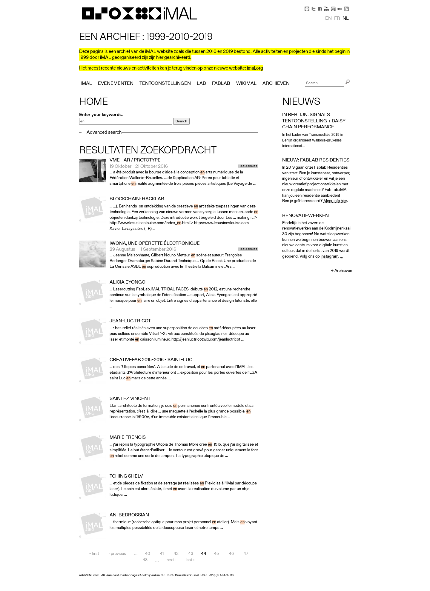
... (341, 256)
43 (190, 554)
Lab (201, 83)
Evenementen (115, 83)
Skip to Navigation (343, 3)
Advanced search (104, 132)
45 (216, 554)
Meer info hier (335, 201)
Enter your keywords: (101, 115)
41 (162, 554)
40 (147, 554)
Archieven (343, 271)
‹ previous (117, 554)
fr (337, 18)
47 (246, 554)
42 (176, 554)
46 (231, 554)
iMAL (86, 83)
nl (346, 18)
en (328, 18)
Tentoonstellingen (165, 83)
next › (171, 560)
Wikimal (246, 83)
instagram (329, 256)
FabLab (221, 83)
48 (145, 560)
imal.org (255, 68)
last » (190, 560)
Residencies (248, 166)
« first (94, 554)
